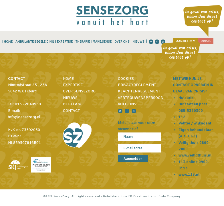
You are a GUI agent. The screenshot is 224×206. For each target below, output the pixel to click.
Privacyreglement (137, 84)
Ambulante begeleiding (34, 41)
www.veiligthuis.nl (195, 155)
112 (182, 116)
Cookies (126, 78)
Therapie (83, 41)
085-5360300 (191, 110)
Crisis (206, 41)
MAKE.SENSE (102, 41)
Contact (71, 110)
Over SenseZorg (79, 91)
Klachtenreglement (139, 91)
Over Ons (122, 41)
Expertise (65, 41)
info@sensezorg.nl (24, 116)
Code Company (169, 196)
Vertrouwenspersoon (140, 97)
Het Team (72, 104)
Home (8, 41)
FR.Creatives (138, 196)
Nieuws (138, 41)
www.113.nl (189, 174)
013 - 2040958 (28, 104)
